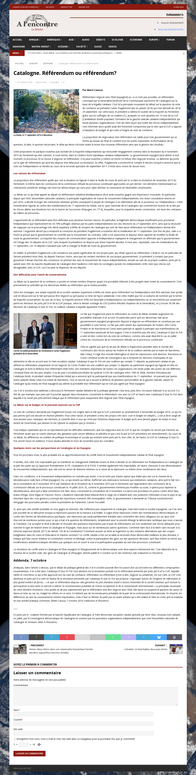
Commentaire (20, 684)
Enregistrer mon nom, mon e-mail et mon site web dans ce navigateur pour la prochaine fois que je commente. (76, 738)
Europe (153, 39)
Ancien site (84, 7)
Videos (112, 46)
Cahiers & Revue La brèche (25, 7)
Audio (85, 39)
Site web (18, 728)
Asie (71, 39)
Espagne (55, 81)
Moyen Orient (40, 46)
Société (81, 46)
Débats (100, 39)
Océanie (63, 46)
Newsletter (66, 7)
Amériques (53, 39)
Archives (50, 7)
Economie (136, 39)
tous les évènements (171, 29)
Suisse (98, 46)
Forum (170, 39)
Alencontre (41, 81)
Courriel (17, 718)
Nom (16, 709)
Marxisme (19, 46)
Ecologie (117, 39)
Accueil (17, 39)
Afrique (34, 39)
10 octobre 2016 (24, 81)
